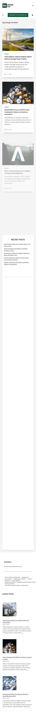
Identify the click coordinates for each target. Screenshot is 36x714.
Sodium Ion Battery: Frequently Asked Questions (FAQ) (20, 582)
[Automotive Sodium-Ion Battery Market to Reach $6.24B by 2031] (9, 683)
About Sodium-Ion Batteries (12, 577)
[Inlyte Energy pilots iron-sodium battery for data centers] (9, 609)
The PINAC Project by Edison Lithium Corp (16, 585)
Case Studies (8, 579)
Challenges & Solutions (19, 579)
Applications (25, 577)
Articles (6, 54)
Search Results (16, 580)
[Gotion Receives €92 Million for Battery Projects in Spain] (9, 646)
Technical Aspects (10, 583)
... (29, 69)
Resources (8, 580)
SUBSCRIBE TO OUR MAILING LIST (18, 15)
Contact (30, 579)
